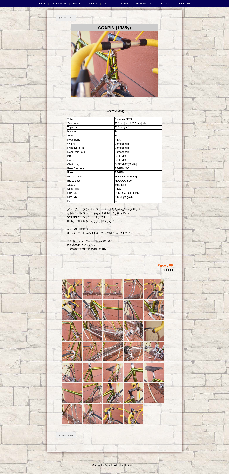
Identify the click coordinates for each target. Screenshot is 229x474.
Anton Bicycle (111, 465)
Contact (166, 3)
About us (184, 3)
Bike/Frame (59, 3)
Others (92, 3)
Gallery (123, 3)
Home (41, 3)
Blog (107, 3)
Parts (76, 3)
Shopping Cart (145, 3)
